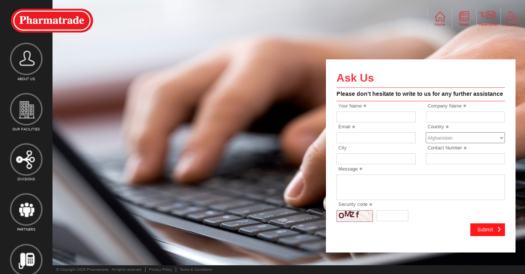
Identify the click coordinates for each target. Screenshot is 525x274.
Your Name (350, 106)
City (342, 147)
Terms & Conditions (196, 269)
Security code (353, 204)
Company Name (445, 106)
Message (348, 169)
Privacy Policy (160, 269)
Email (344, 126)
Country (436, 126)
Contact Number (445, 147)
